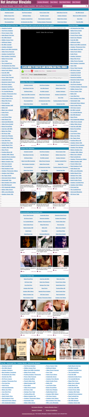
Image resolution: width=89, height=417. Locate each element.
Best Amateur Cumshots (44, 18)
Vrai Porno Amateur (27, 12)
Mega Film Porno (6, 100)
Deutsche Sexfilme (7, 86)
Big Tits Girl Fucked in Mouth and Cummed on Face (44, 269)
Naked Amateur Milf (7, 105)
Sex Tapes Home (6, 175)
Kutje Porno (5, 112)
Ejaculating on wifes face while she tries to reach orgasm (60, 122)
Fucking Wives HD (7, 152)
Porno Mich (5, 114)
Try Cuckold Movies (7, 91)
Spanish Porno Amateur (8, 157)
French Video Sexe (7, 96)
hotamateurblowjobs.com (28, 413)
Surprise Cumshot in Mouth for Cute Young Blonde (28, 269)
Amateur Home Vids (7, 194)
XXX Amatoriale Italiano (8, 187)
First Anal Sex (6, 103)
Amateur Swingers (62, 15)
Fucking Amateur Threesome (44, 22)
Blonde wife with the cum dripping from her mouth (43, 205)
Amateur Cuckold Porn (26, 18)
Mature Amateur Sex (7, 161)
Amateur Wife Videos (8, 154)
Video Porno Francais (9, 18)
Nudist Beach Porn (7, 145)
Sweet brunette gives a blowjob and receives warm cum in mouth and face (60, 314)
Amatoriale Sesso (7, 79)
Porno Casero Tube (44, 12)
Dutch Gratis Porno (7, 98)
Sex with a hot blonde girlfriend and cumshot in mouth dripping (60, 141)
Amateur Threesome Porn (9, 93)
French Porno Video (7, 138)
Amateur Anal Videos (8, 173)
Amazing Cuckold (9, 12)
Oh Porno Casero (7, 84)
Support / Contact (37, 410)
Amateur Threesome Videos (10, 171)
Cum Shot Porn (6, 140)
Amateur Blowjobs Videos (40, 74)
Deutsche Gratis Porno (8, 82)
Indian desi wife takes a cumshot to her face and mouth (60, 332)
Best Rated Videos (65, 2)
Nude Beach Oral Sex (62, 12)
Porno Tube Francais (8, 77)
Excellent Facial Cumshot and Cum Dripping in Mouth (27, 205)
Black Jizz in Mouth (7, 110)
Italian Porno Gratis (62, 18)
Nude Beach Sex (6, 119)
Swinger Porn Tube (7, 143)
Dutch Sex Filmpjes (7, 136)
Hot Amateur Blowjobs (37, 407)
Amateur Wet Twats (7, 147)
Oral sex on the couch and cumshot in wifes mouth (59, 205)
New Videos (54, 2)
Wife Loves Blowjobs (8, 192)
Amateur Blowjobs (43, 2)
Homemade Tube (6, 180)
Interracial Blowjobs (7, 121)
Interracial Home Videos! (9, 178)
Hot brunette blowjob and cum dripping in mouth (27, 313)
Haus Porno (5, 150)
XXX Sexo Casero (7, 164)
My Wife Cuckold (44, 15)
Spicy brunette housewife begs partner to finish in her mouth (28, 332)
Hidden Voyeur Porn (9, 15)
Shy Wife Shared (80, 12)
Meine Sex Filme (6, 131)
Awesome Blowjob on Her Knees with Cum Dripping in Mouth (27, 187)
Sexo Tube (79, 18)
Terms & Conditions (51, 410)
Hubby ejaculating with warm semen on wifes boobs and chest (44, 123)
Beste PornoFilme (7, 126)
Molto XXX (5, 107)
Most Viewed (76, 2)
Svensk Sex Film (6, 75)
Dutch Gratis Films (7, 159)
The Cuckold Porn (9, 22)
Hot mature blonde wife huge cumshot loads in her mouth (44, 313)
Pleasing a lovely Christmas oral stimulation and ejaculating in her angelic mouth (44, 250)
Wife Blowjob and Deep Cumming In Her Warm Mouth (44, 186)
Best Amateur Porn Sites (9, 182)
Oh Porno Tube (6, 133)
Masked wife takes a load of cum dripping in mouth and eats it (28, 142)
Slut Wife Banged (7, 185)
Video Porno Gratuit (7, 124)
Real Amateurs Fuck (7, 168)
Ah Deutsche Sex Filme (27, 22)
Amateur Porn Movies (8, 89)
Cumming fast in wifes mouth (60, 268)
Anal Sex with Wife (7, 129)
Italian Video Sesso (7, 189)
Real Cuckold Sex (7, 166)
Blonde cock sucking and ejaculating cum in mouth (43, 141)
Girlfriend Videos (27, 15)
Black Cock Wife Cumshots (79, 15)
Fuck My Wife (79, 22)
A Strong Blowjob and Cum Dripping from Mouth (59, 186)
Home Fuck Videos (62, 22)
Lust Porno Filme (7, 117)
